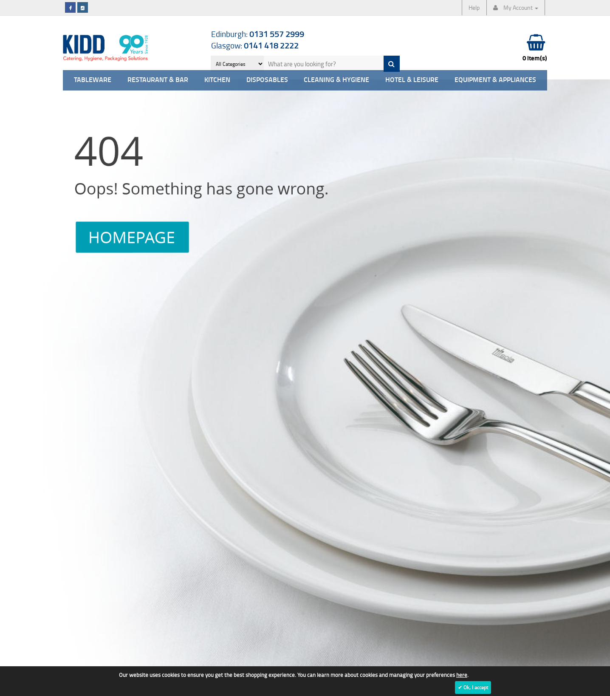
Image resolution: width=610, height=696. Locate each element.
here (461, 675)
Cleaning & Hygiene (336, 80)
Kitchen (217, 80)
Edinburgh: (257, 34)
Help (474, 7)
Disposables (267, 80)
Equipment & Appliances (495, 80)
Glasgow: (255, 45)
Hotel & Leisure (411, 80)
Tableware (92, 80)
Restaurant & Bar (157, 80)
